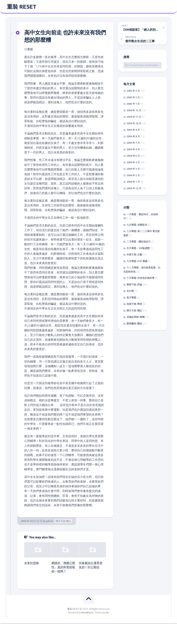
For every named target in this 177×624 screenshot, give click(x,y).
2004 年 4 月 (133, 163)
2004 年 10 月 (134, 124)
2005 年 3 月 (133, 91)
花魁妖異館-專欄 (136, 318)
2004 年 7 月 (133, 143)
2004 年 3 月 (133, 169)
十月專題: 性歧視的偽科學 (140, 279)
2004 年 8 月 (133, 137)
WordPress (87, 613)
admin (49, 522)
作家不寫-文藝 (134, 255)
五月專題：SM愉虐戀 (138, 249)
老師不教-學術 (134, 305)
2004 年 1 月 (133, 182)
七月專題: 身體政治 (137, 225)
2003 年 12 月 (134, 189)
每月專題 (131, 298)
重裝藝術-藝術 (134, 324)
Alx (107, 613)
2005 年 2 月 (133, 98)
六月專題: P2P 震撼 (137, 262)
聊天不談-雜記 (63, 522)
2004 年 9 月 (133, 130)
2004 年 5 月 (133, 156)
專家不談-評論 (134, 285)
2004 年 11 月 (134, 117)
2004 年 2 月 (133, 176)
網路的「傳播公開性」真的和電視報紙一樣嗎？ (63, 568)
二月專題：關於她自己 (139, 242)
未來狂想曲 (31, 564)
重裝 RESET (21, 7)
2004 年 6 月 (133, 150)
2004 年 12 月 (134, 111)
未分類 (130, 292)
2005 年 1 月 (133, 104)
